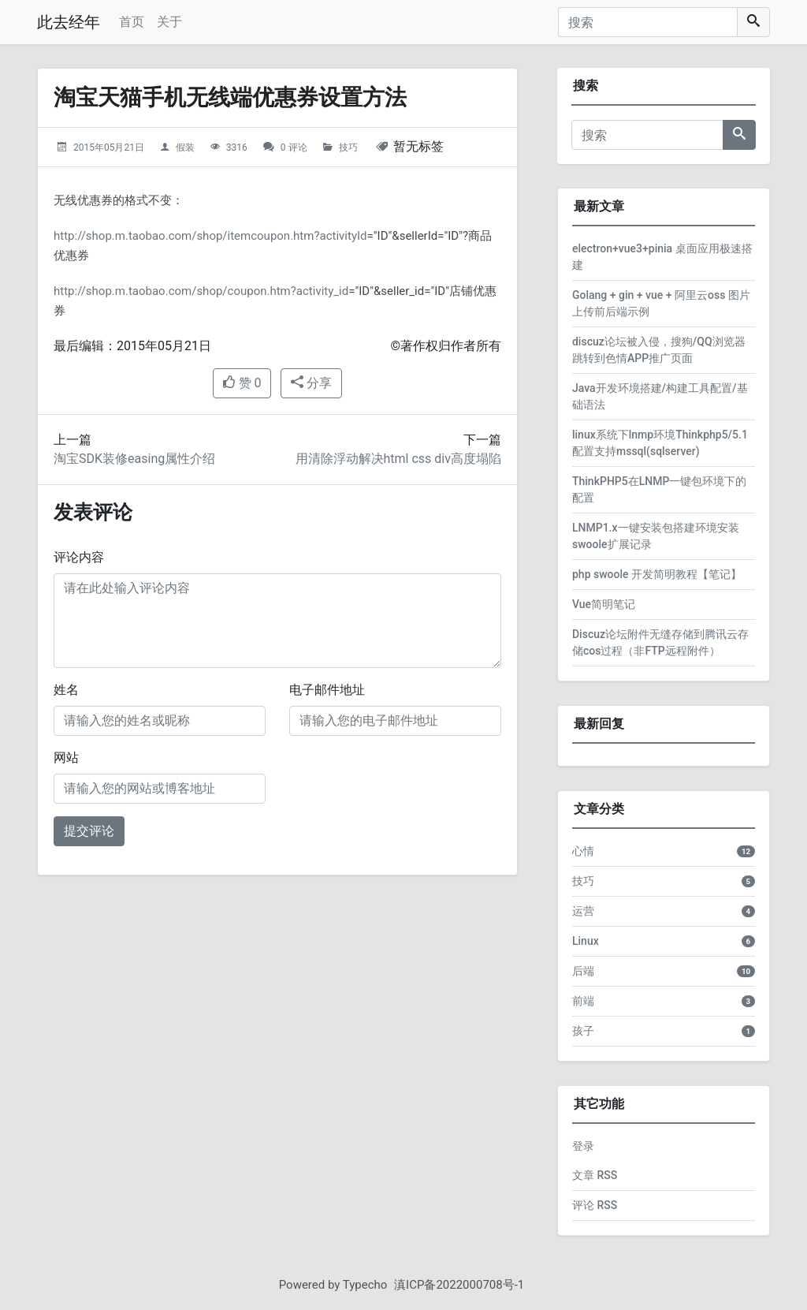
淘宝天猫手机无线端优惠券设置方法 (230, 97)
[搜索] (648, 22)
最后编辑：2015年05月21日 (132, 345)
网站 (66, 757)
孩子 (583, 1030)
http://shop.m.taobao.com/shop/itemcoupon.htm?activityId (210, 236)
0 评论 (294, 147)
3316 (236, 147)
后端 (583, 971)
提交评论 (89, 830)
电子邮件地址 (327, 689)
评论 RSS (594, 1205)
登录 (583, 1146)
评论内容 (79, 557)
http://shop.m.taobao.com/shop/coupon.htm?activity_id (201, 291)
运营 (583, 911)
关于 (169, 21)
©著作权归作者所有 (445, 345)
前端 (583, 1001)
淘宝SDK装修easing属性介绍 (134, 458)
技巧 (348, 147)
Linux (585, 941)
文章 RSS (594, 1175)
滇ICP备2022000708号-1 (459, 1285)
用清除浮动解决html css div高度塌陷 (398, 458)
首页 (131, 21)
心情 (583, 851)
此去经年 (68, 22)
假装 (185, 147)
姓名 (66, 689)
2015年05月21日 (108, 147)
